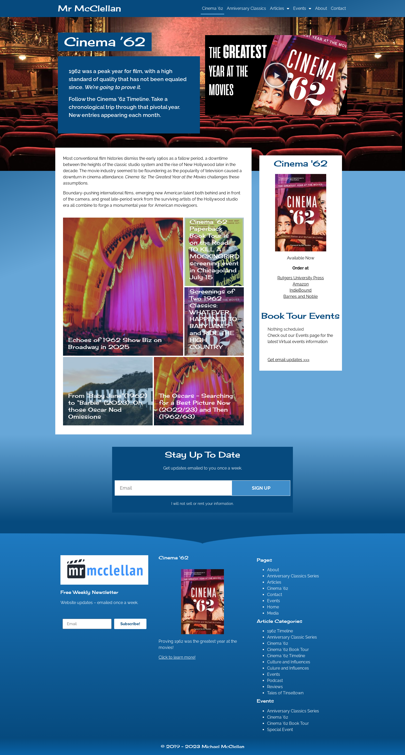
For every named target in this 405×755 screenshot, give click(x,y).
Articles (279, 8)
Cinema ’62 (212, 8)
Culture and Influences (288, 661)
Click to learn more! (177, 657)
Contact (338, 8)
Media (273, 613)
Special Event (280, 729)
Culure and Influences (288, 668)
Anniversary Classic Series (292, 637)
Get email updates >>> (288, 359)
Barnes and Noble (300, 296)
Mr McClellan (89, 8)
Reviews (275, 686)
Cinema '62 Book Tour (288, 649)
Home (273, 607)
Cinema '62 (277, 643)
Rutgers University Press (300, 277)
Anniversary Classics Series (293, 576)
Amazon (301, 284)
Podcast (275, 680)
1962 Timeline (280, 631)
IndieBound (300, 290)
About (321, 8)
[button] (276, 75)
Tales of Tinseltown (285, 692)
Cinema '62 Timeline (286, 655)
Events (302, 8)
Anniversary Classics (246, 8)
